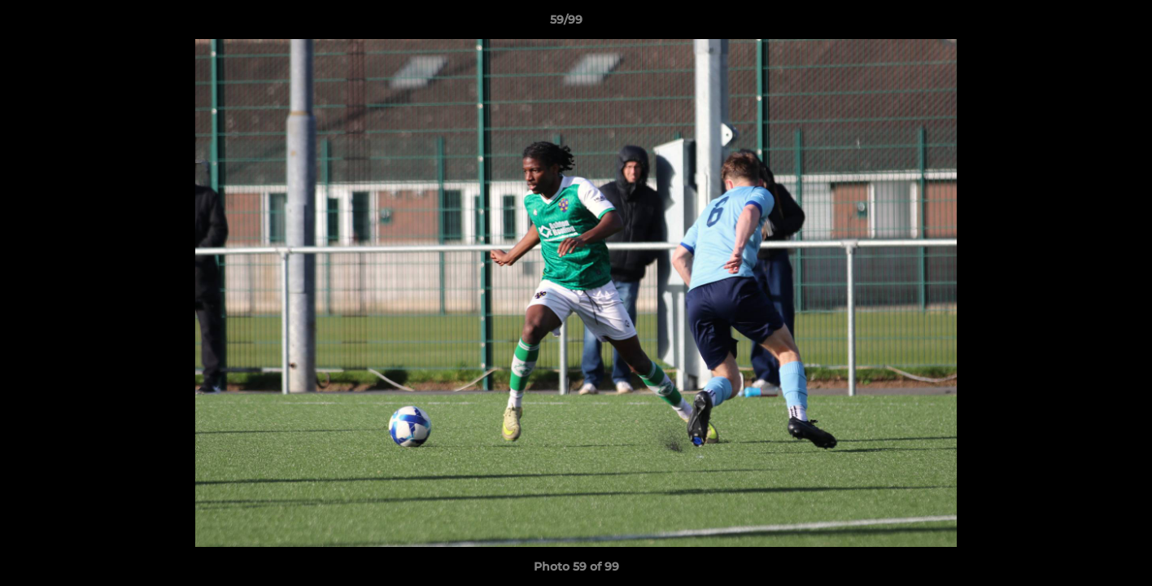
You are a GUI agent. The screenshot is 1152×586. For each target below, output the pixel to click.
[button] (1083, 23)
